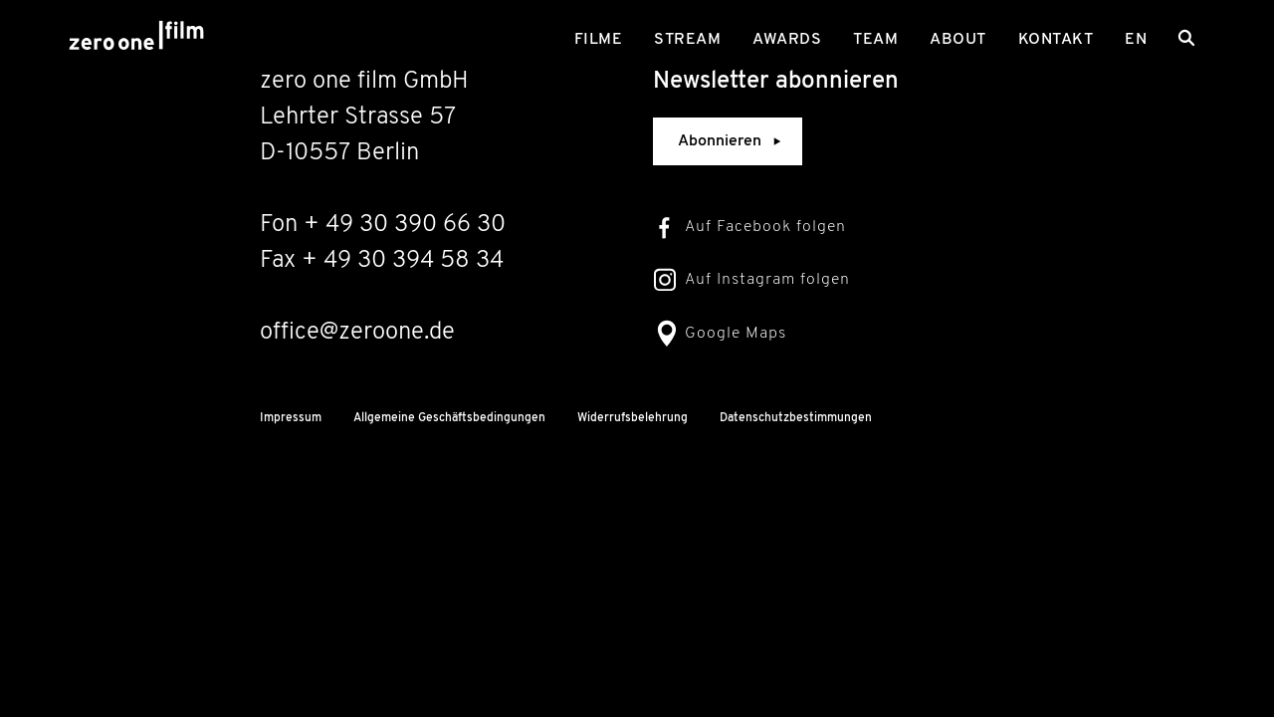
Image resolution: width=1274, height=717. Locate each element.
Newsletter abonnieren (776, 82)
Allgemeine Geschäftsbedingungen (449, 418)
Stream (687, 40)
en (1136, 40)
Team (875, 40)
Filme (598, 40)
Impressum (290, 418)
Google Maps (735, 334)
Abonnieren (731, 141)
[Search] (1186, 38)
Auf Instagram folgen (767, 280)
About (958, 40)
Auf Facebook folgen (765, 227)
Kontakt (1056, 40)
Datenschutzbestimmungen (796, 418)
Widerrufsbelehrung (632, 418)
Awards (786, 40)
